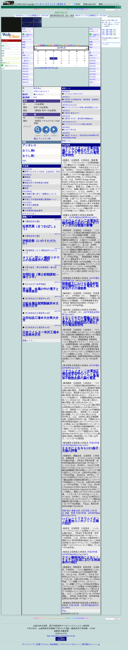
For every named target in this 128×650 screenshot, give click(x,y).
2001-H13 (25, 69)
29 (38, 54)
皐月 (35, 88)
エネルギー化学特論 (35, 284)
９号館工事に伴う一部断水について (40, 194)
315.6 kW (103, 16)
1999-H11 (25, 63)
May (39, 88)
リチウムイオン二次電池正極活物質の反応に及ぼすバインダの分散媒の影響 (80, 223)
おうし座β (28, 150)
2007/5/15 (57, 219)
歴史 (107, 26)
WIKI (65, 9)
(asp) (2, 68)
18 (77, 58)
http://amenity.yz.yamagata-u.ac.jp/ (61, 636)
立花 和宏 (85, 511)
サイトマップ (41, 9)
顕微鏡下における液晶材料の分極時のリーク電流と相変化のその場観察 (80, 286)
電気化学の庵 (32, 221)
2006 (39, 45)
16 (61, 58)
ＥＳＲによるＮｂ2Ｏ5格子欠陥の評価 (80, 449)
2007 (53, 45)
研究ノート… (67, 141)
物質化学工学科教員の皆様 (36, 183)
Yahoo (55, 9)
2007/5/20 (57, 311)
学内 (78, 4)
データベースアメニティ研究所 (49, 4)
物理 (2, 53)
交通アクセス (42, 644)
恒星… (25, 161)
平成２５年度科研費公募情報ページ (40, 199)
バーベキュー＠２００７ (73, 94)
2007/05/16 (66, 91)
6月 (87, 48)
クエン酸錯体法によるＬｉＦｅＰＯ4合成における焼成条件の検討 (81, 560)
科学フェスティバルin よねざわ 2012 (42, 172)
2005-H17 (25, 79)
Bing (58, 9)
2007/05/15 (61, 12)
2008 (67, 45)
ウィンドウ (78, 9)
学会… (65, 611)
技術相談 (54, 644)
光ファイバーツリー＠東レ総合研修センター (81, 107)
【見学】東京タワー (72, 113)
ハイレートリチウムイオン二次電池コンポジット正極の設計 (80, 521)
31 (69, 63)
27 (38, 63)
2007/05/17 (66, 97)
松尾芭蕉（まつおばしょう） (39, 227)
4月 (36, 48)
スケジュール (5, 48)
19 (84, 58)
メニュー (36, 9)
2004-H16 (25, 77)
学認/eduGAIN (89, 4)
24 (69, 61)
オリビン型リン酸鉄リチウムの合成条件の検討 (41, 259)
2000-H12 (25, 66)
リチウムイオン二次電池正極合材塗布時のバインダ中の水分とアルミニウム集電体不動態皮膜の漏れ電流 (80, 374)
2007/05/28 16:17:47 (69, 122)
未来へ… (93, 82)
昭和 (103, 33)
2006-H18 (25, 82)
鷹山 (36, 139)
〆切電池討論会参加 (33, 210)
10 (48, 45)
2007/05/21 (66, 111)
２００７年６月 (70, 130)
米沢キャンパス (81, 16)
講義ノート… (28, 340)
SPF (74, 9)
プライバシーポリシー (70, 644)
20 (38, 61)
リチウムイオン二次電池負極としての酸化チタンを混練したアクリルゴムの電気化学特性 (80, 151)
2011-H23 (93, 69)
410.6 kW (45, 16)
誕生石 (25, 94)
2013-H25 (93, 74)
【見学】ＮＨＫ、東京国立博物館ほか (79, 119)
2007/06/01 (66, 127)
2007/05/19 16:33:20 (69, 105)
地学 (2, 56)
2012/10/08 (27, 208)
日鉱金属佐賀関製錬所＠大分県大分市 (40, 304)
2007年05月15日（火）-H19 (62, 15)
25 (77, 61)
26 (84, 61)
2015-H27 (93, 79)
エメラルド (39, 94)
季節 (113, 20)
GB (72, 9)
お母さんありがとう (41, 91)
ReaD (52, 9)
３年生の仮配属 (31, 205)
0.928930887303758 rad (47, 68)
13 (38, 58)
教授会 (27, 177)
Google (61, 9)
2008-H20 (93, 61)
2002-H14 (25, 71)
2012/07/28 (27, 169)
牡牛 (35, 97)
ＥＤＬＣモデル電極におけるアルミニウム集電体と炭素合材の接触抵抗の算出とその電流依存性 (80, 321)
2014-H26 (93, 77)
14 (45, 58)
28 (45, 63)
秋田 (26, 188)
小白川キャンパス (22, 16)
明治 (103, 29)
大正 (103, 31)
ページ (114, 24)
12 (50, 45)
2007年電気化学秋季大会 (80, 217)
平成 (103, 34)
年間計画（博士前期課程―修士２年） (40, 276)
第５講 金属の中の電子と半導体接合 (40, 290)
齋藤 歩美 (76, 511)
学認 (67, 9)
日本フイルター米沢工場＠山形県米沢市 (40, 333)
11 (49, 45)
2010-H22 (93, 66)
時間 (2, 51)
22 (53, 61)
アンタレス (29, 145)
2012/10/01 (27, 197)
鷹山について (85, 9)
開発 (101, 4)
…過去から (26, 61)
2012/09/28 (27, 191)
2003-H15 (25, 74)
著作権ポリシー (89, 644)
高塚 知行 (66, 511)
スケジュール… (29, 214)
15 (53, 58)
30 (45, 54)
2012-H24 (93, 71)
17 (69, 58)
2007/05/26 (66, 116)
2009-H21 (93, 63)
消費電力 (34, 16)
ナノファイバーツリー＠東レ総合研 (78, 124)
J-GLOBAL (48, 9)
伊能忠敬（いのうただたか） (39, 242)
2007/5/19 (57, 296)
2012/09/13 (27, 180)
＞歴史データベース (9, 65)
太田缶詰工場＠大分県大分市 (40, 319)
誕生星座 (26, 97)
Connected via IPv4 (111, 4)
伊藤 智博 (70, 513)
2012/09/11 (27, 175)
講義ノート (5, 46)
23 (61, 61)
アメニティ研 (44, 139)
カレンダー (5, 40)
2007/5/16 (57, 282)
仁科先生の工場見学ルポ (37, 298)
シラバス (4, 43)
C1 (70, 9)
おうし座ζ (28, 155)
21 (45, 61)
